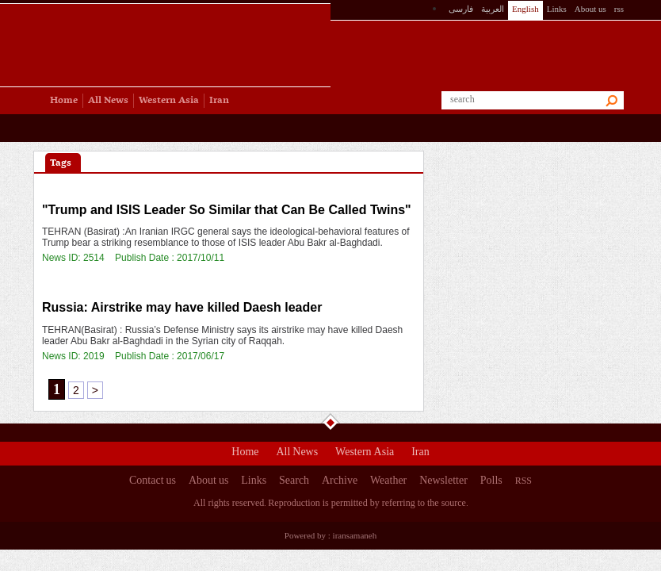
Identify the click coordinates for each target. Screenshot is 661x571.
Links (557, 8)
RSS (523, 480)
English (525, 8)
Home (244, 453)
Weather (388, 482)
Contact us (152, 482)
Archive (339, 482)
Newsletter (443, 482)
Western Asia (364, 453)
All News (297, 453)
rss (619, 8)
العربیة (492, 8)
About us (590, 8)
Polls (491, 482)
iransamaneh (355, 535)
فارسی (461, 8)
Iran (420, 453)
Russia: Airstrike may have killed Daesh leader (182, 307)
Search (294, 482)
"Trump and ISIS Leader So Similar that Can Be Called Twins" (226, 210)
